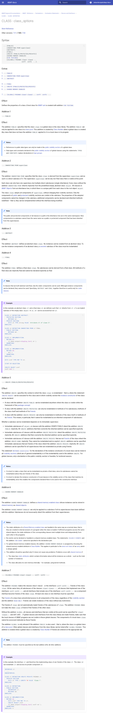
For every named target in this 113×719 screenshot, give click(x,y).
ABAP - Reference (27, 13)
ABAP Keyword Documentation (11, 13)
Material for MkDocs (14, 716)
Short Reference (8, 29)
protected (24, 195)
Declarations (39, 13)
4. (7, 84)
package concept (24, 405)
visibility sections (10, 453)
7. (26, 95)
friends (32, 411)
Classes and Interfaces (68, 13)
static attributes (23, 556)
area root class (67, 546)
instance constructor (68, 396)
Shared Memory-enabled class (34, 527)
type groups (38, 153)
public (47, 147)
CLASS (4, 16)
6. (13, 89)
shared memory (7, 505)
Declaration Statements (52, 13)
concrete (43, 246)
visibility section (54, 147)
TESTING (12, 58)
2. (15, 76)
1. (7, 73)
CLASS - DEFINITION (14, 16)
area (78, 546)
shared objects (21, 505)
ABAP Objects (7, 188)
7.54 (23, 33)
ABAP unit (41, 105)
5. (19, 87)
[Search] (74, 2)
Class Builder (58, 129)
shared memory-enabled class (48, 503)
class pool (29, 129)
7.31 (14, 33)
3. (8, 78)
